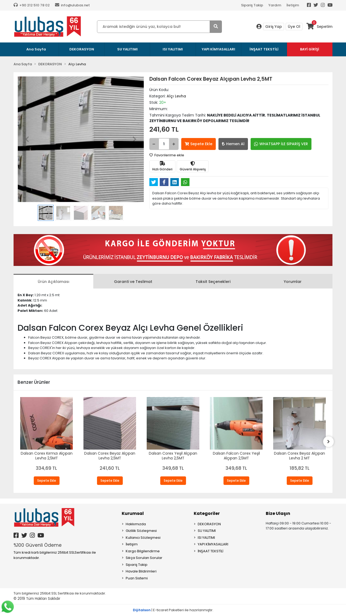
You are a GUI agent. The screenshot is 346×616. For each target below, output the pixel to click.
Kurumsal (133, 513)
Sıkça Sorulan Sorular (144, 557)
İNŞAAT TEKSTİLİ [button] (264, 49)
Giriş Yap (273, 26)
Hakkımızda (136, 524)
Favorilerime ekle (166, 155)
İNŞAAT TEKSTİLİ (210, 551)
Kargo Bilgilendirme (143, 551)
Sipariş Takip (252, 5)
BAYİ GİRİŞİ (309, 49)
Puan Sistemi (137, 578)
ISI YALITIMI (206, 537)
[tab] (53, 281)
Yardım (274, 5)
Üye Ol (294, 26)
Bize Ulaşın (278, 513)
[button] (27, 139)
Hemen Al (233, 144)
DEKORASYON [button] (81, 49)
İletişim (292, 5)
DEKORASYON (209, 524)
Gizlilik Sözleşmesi (141, 530)
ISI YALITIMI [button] (173, 49)
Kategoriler (207, 513)
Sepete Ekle (198, 144)
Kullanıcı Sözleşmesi (143, 537)
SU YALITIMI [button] (127, 49)
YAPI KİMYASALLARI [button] (218, 49)
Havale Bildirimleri (141, 571)
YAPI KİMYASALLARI (213, 544)
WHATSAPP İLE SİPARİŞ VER (281, 144)
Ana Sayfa (36, 49)
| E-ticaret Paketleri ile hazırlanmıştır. (173, 610)
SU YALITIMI (207, 530)
